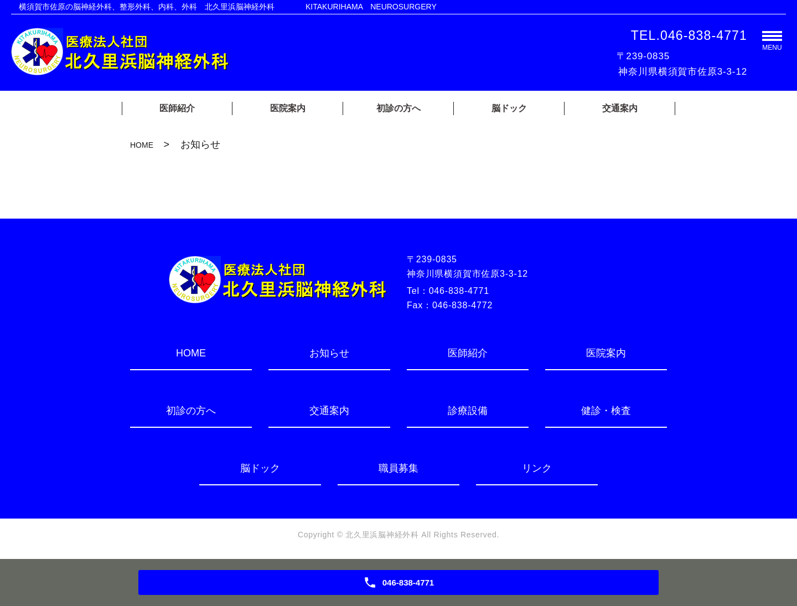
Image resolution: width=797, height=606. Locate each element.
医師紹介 (177, 108)
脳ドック (509, 108)
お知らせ (329, 353)
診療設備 (468, 410)
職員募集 (398, 468)
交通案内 (620, 108)
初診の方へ (398, 108)
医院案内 (288, 108)
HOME (141, 145)
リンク (537, 468)
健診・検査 (606, 410)
